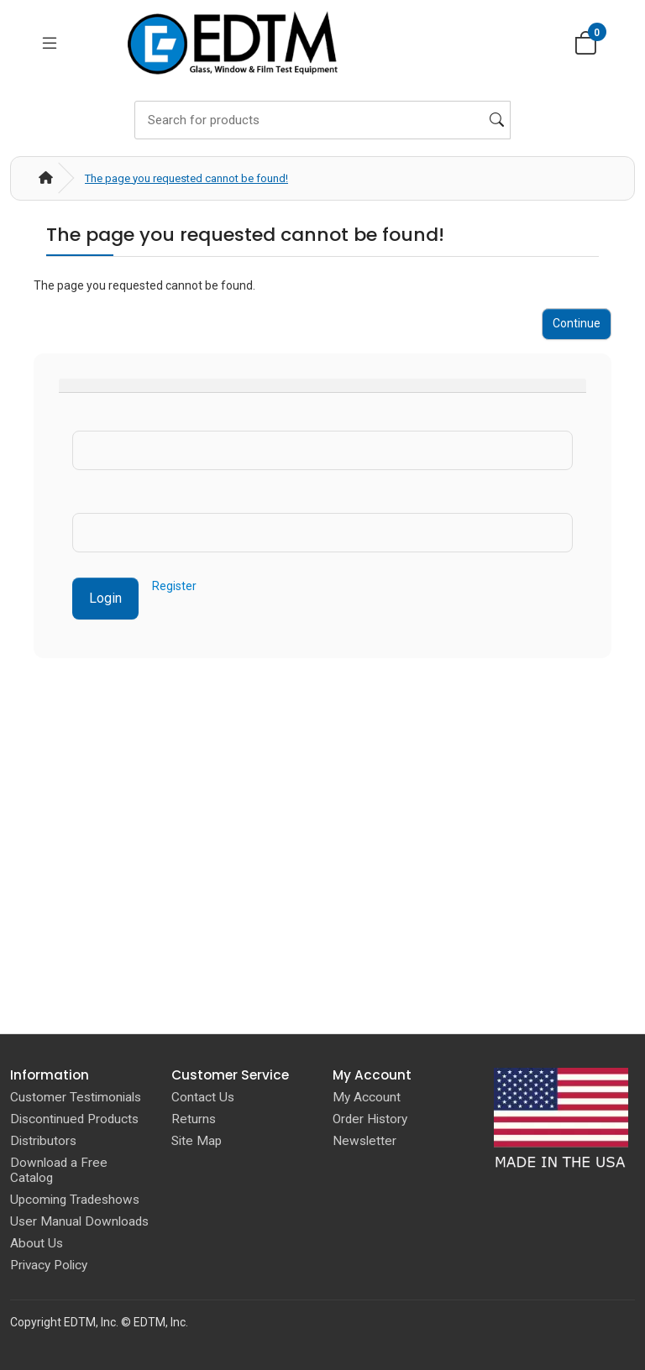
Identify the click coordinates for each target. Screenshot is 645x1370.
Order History (370, 1119)
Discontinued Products (74, 1119)
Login (105, 598)
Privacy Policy (48, 1265)
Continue (576, 323)
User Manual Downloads (79, 1221)
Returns (193, 1119)
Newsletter (364, 1140)
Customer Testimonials (75, 1097)
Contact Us (202, 1097)
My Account (367, 1097)
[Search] (322, 120)
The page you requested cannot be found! (186, 178)
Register (174, 586)
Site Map (196, 1140)
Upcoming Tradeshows (74, 1199)
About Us (36, 1243)
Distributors (43, 1140)
